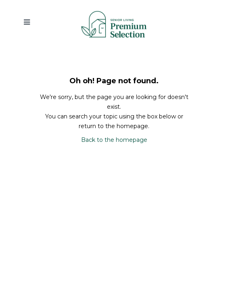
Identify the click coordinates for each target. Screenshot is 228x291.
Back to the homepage (114, 139)
